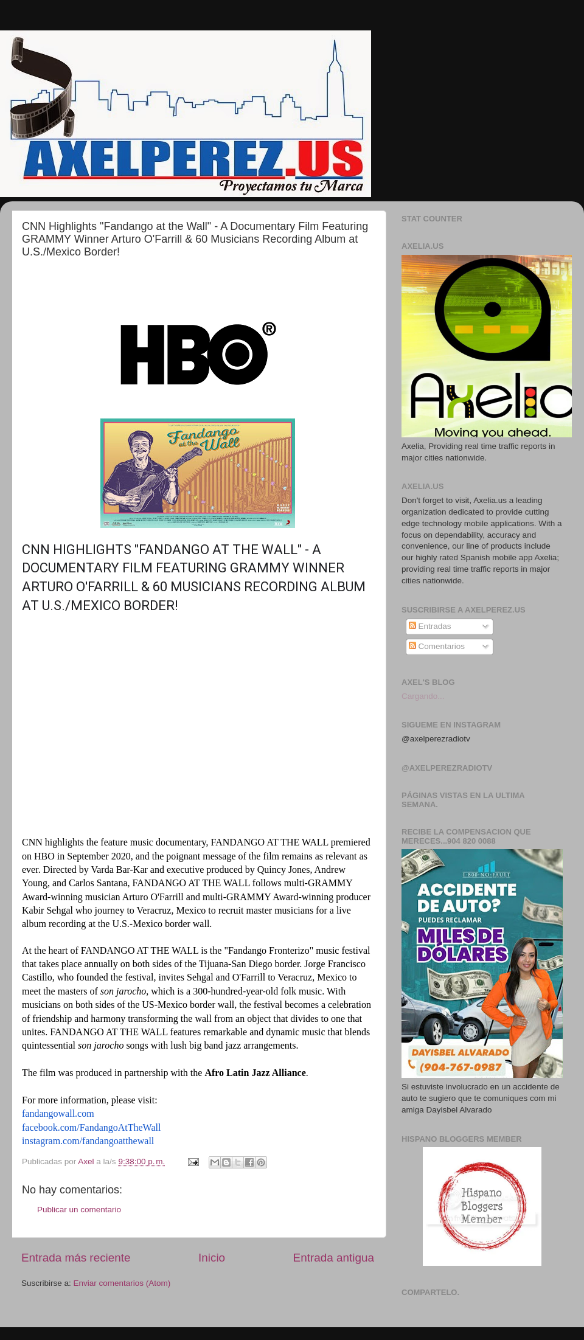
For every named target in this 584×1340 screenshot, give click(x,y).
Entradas (430, 626)
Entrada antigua (333, 1257)
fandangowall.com (58, 1113)
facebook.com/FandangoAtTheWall (91, 1127)
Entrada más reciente (76, 1257)
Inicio (211, 1257)
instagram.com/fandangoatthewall (88, 1141)
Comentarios (437, 646)
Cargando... (423, 696)
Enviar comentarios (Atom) (122, 1283)
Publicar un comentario (79, 1209)
